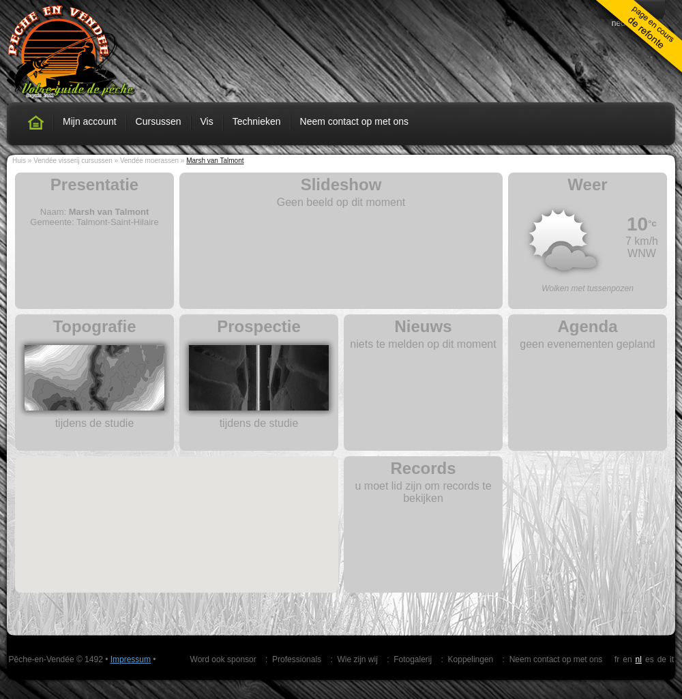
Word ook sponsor (223, 659)
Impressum (130, 659)
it (672, 659)
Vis (207, 121)
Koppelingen (471, 659)
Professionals (296, 659)
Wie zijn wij (357, 659)
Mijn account (90, 121)
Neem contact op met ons (354, 121)
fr (616, 659)
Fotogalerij (413, 659)
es (649, 659)
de (661, 659)
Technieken (257, 121)
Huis (19, 160)
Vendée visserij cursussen (73, 160)
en (627, 659)
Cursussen (158, 121)
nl (639, 659)
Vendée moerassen (149, 160)
